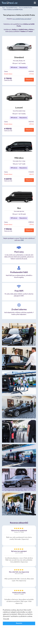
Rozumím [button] (19, 623)
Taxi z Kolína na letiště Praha (13, 9)
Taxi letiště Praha (11, 7)
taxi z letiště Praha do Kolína (21, 19)
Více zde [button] (6, 619)
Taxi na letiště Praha (25, 7)
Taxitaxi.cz (10, 3)
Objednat (29, 79)
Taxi (3, 7)
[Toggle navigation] (35, 3)
